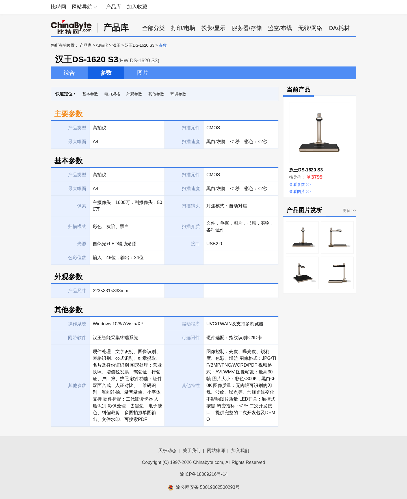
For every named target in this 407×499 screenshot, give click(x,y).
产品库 (113, 7)
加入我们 (240, 450)
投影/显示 (214, 28)
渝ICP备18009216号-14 (204, 474)
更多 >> (349, 210)
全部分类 (153, 28)
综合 (69, 73)
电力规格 (112, 94)
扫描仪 (102, 45)
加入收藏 (137, 7)
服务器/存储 (247, 28)
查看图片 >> (300, 191)
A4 (95, 188)
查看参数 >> (300, 184)
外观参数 (134, 94)
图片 (142, 73)
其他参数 (156, 94)
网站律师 (216, 450)
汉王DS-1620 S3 (139, 45)
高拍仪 (99, 174)
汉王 (116, 45)
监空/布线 (280, 28)
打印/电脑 (183, 28)
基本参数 (90, 94)
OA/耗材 (339, 28)
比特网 (58, 7)
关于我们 (192, 450)
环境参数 (178, 94)
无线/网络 (310, 28)
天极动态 (167, 450)
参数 (106, 73)
